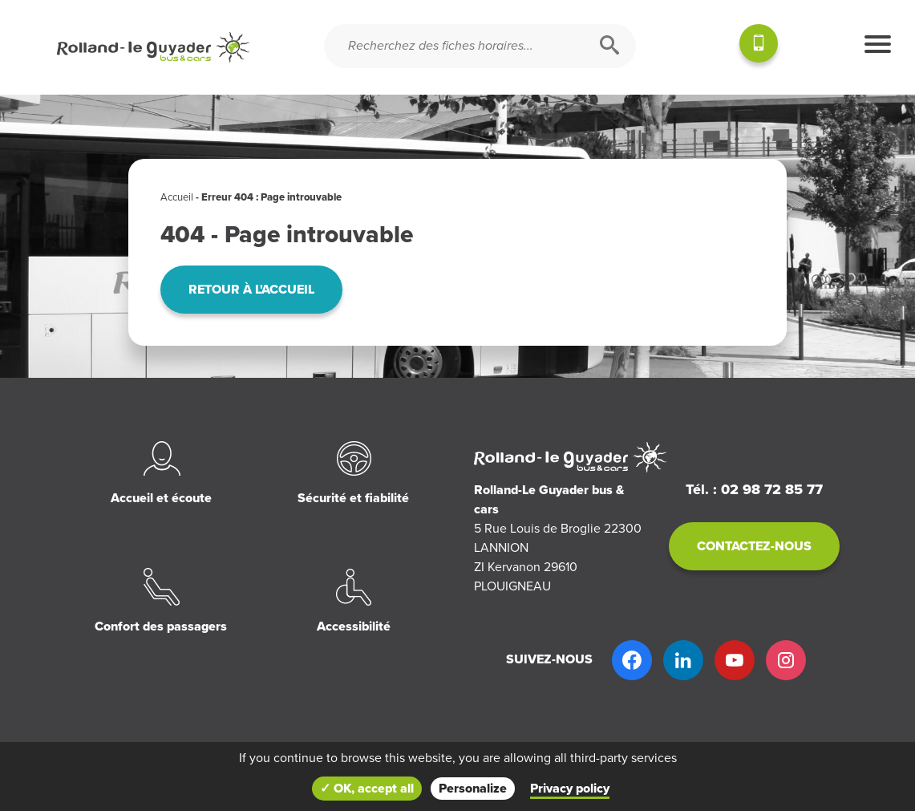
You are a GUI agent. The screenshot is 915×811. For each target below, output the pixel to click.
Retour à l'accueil (251, 290)
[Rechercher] (609, 46)
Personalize (473, 789)
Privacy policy (569, 789)
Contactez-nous (754, 546)
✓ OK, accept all (367, 789)
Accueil (176, 197)
